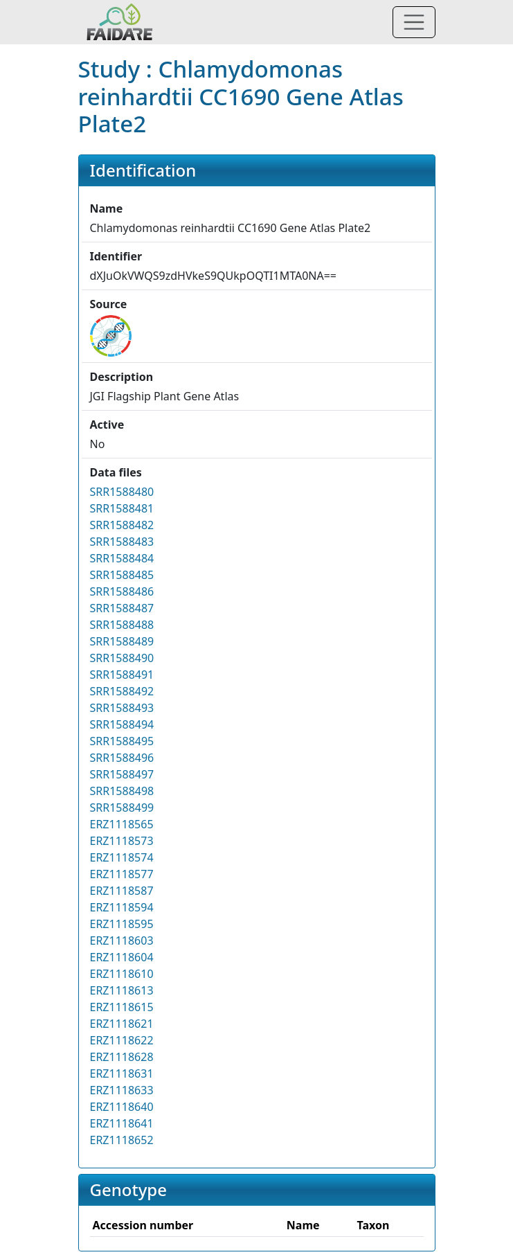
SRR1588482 (122, 525)
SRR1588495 (122, 741)
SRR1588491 (122, 674)
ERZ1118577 (122, 874)
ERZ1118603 (122, 940)
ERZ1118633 (122, 1090)
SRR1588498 (122, 791)
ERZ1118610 (122, 973)
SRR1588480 (122, 491)
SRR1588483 (122, 541)
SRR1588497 (122, 774)
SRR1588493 (122, 707)
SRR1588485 (122, 574)
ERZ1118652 (122, 1140)
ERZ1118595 (122, 923)
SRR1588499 (122, 807)
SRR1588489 (122, 641)
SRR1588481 (122, 508)
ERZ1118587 (122, 890)
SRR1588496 (122, 757)
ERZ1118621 (122, 1023)
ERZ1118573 (122, 840)
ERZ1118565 (122, 824)
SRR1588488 (122, 624)
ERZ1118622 (122, 1040)
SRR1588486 (122, 591)
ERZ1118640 (122, 1106)
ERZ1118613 (122, 990)
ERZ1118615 (122, 1007)
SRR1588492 (122, 691)
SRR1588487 (122, 608)
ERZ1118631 (122, 1073)
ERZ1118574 (122, 857)
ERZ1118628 (122, 1056)
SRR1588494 (122, 724)
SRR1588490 (122, 658)
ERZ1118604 (122, 957)
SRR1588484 (122, 558)
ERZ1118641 (122, 1123)
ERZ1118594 (122, 907)
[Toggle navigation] (414, 22)
